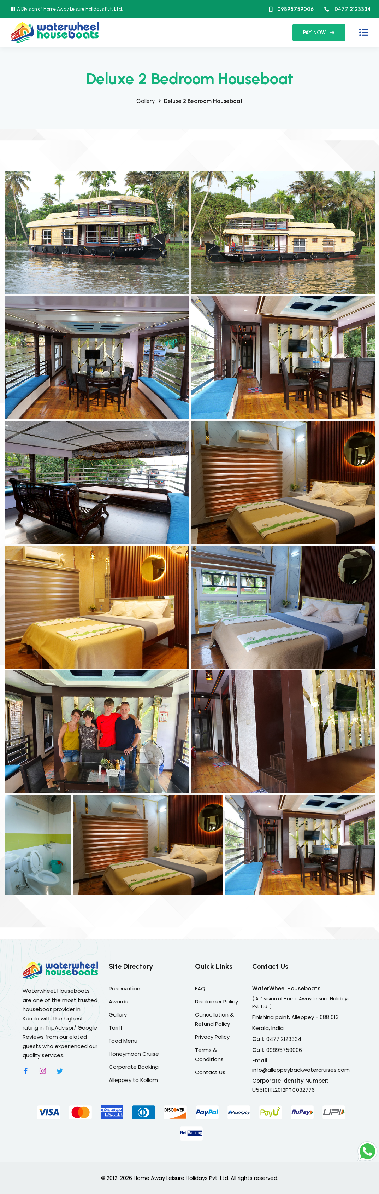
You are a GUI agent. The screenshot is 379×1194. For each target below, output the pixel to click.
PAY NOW (318, 32)
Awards (118, 1001)
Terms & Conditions (209, 1054)
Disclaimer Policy (216, 1001)
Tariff (116, 1027)
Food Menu (123, 1040)
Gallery (145, 101)
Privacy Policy (212, 1037)
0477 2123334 (347, 9)
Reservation (124, 988)
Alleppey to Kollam (133, 1080)
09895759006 (291, 9)
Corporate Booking (134, 1067)
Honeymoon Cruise (134, 1054)
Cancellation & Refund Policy (214, 1019)
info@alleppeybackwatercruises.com (301, 1069)
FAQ (200, 988)
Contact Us (210, 1072)
